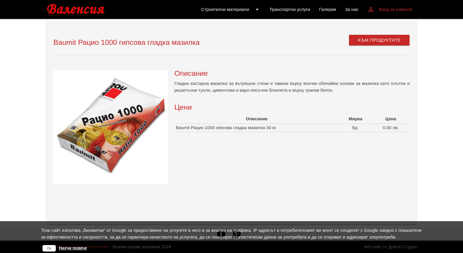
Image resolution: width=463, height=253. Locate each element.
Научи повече (73, 248)
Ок (49, 248)
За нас (351, 9)
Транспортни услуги (290, 9)
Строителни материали (230, 9)
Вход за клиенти (389, 9)
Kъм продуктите (379, 39)
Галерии (327, 9)
